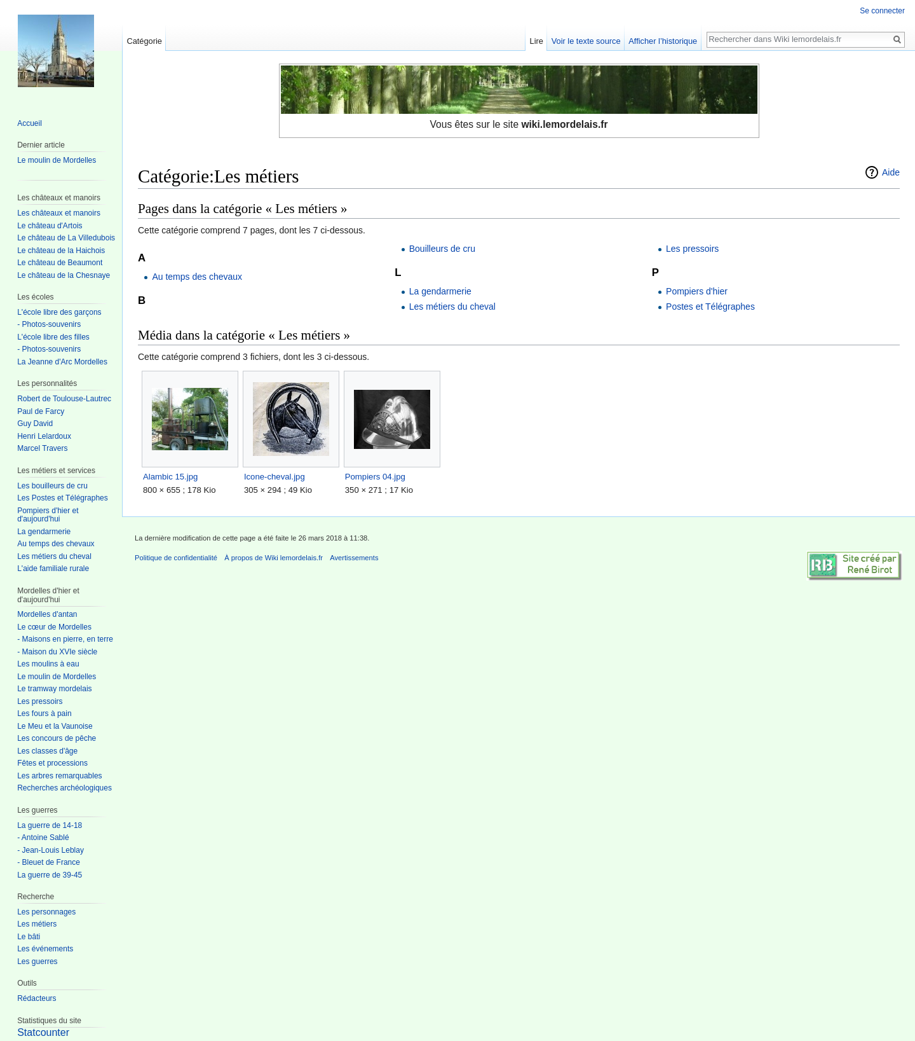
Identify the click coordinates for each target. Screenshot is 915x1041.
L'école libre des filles (53, 337)
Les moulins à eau (48, 663)
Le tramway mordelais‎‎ (54, 688)
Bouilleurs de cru (442, 249)
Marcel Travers (42, 448)
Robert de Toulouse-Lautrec (64, 398)
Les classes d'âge (47, 751)
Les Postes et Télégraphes (62, 497)
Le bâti (28, 936)
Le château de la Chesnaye (63, 275)
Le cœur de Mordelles (54, 627)
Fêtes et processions (52, 763)
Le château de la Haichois (61, 250)
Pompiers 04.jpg (375, 476)
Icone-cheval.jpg (274, 476)
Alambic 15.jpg (170, 476)
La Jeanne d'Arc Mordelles (62, 361)
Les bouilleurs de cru (52, 485)
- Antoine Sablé (43, 837)
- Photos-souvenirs (49, 324)
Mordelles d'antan (47, 614)
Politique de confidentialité (176, 558)
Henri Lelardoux (44, 436)
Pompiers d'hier (697, 291)
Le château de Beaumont (59, 262)
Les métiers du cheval (452, 306)
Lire (536, 41)
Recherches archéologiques (64, 787)
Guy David (35, 423)
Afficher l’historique (662, 41)
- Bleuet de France (48, 862)
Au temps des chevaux (197, 277)
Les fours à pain (44, 713)
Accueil (29, 123)
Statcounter (43, 1032)
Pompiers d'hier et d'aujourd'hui (47, 515)
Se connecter (882, 10)
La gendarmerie (440, 291)
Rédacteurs (36, 998)
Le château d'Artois (49, 225)
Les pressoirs (692, 249)
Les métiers (37, 924)
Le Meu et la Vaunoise (55, 726)
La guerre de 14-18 (49, 825)
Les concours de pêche (56, 738)
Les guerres (37, 961)
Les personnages (46, 911)
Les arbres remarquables (59, 775)
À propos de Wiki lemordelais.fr (273, 558)
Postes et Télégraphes (710, 306)
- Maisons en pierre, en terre (65, 639)
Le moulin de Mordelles (56, 160)
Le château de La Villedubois (66, 237)
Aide (891, 172)
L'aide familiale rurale (53, 568)
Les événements (45, 948)
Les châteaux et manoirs (58, 213)
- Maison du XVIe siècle (57, 651)
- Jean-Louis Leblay (50, 850)
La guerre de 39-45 (49, 875)
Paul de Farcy (40, 411)
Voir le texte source (586, 41)
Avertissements (354, 558)
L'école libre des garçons (59, 312)
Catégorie (144, 41)
